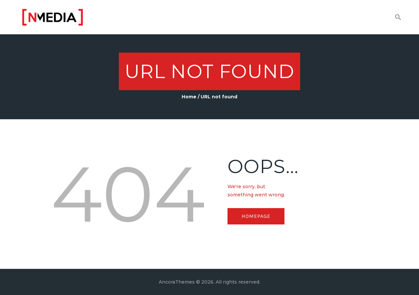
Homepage (256, 216)
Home (189, 97)
